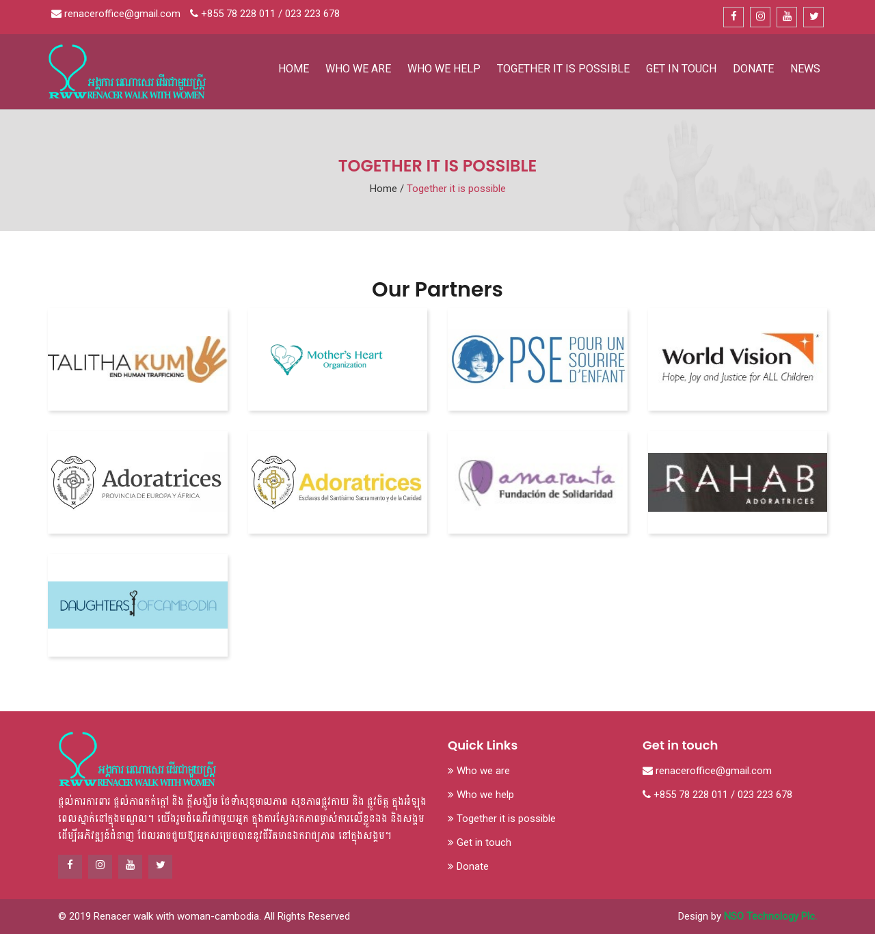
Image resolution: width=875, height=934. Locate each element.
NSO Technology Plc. (770, 916)
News (805, 68)
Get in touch (681, 68)
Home (293, 68)
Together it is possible (563, 68)
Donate (753, 68)
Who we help (444, 68)
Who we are (358, 68)
